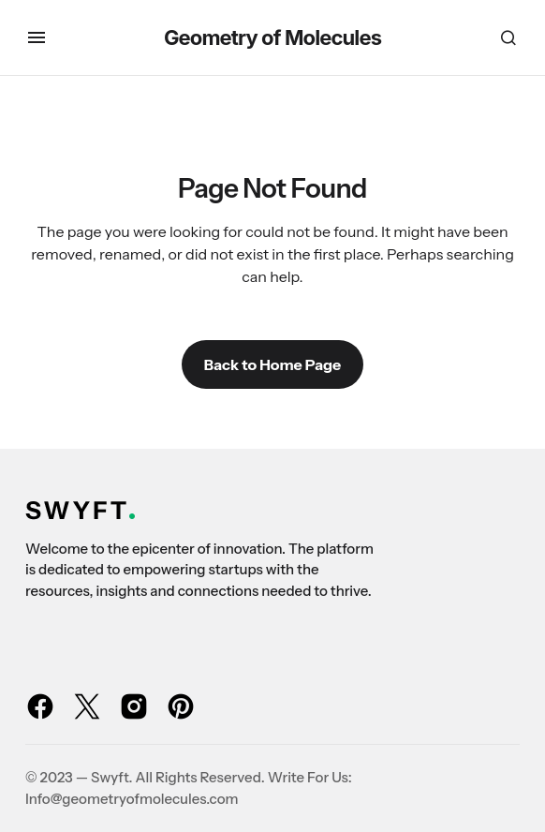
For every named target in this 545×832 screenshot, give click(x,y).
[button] (36, 37)
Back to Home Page (272, 364)
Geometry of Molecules (272, 37)
